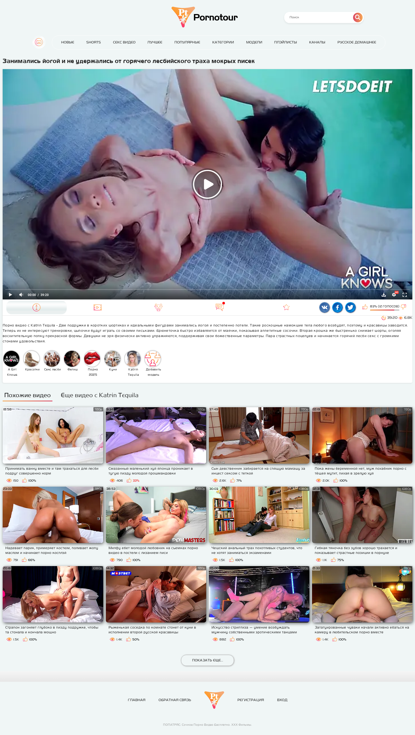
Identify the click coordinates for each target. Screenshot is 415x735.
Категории (223, 42)
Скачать (384, 295)
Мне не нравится (404, 307)
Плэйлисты (285, 42)
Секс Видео (124, 42)
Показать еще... (207, 660)
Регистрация (250, 700)
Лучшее (154, 42)
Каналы (317, 42)
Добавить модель (153, 363)
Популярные (187, 42)
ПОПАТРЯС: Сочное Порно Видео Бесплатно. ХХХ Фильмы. (207, 724)
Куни (112, 361)
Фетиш (72, 361)
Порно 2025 (92, 363)
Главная (39, 42)
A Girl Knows (11, 363)
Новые (67, 42)
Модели (254, 42)
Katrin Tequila (133, 363)
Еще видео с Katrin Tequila (99, 395)
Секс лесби (52, 361)
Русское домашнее (356, 42)
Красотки (32, 361)
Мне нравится (365, 307)
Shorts (93, 42)
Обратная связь (175, 700)
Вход (282, 700)
